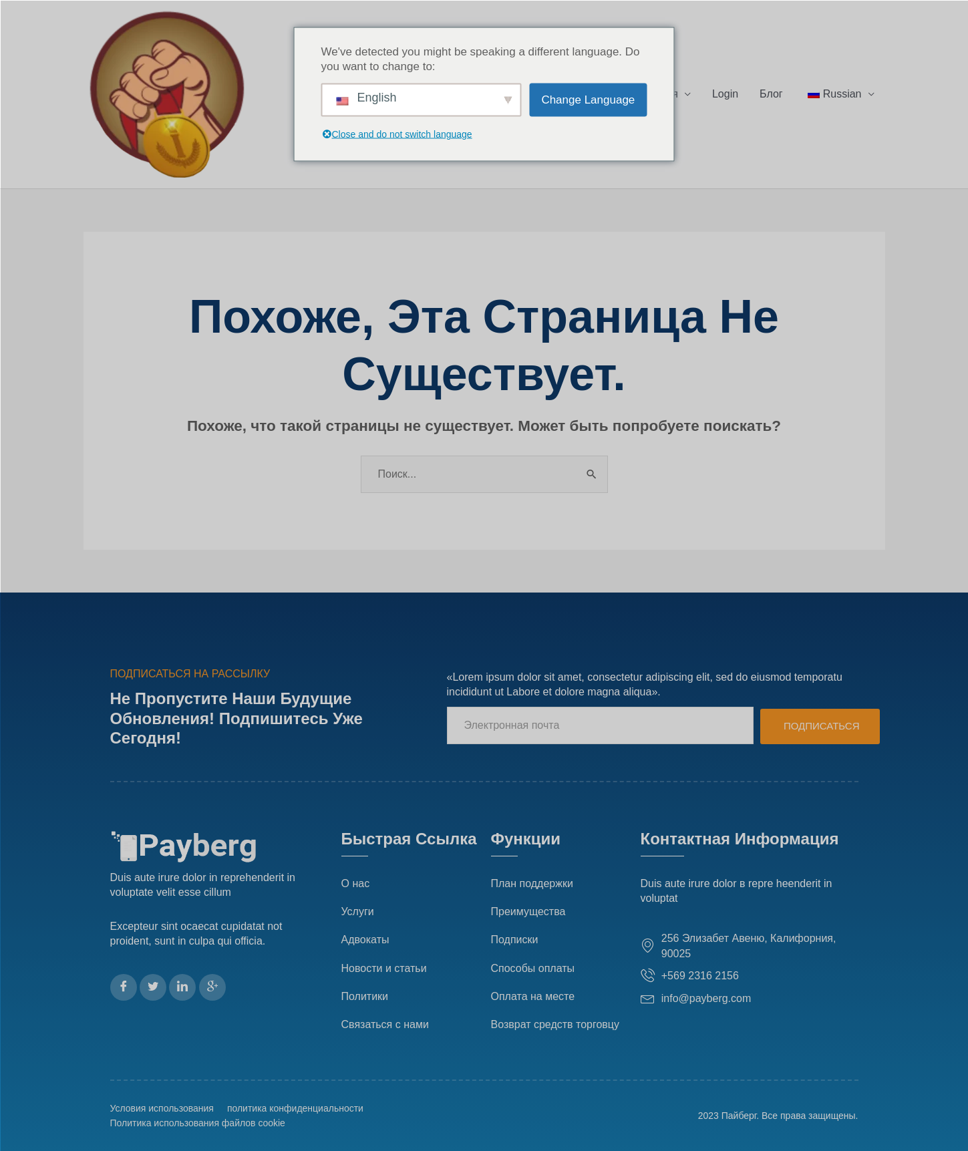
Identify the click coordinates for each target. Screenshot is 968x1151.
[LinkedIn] (182, 987)
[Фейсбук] (123, 987)
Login (725, 94)
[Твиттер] (153, 987)
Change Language (588, 100)
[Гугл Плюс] (212, 987)
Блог (771, 94)
